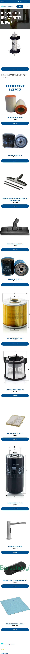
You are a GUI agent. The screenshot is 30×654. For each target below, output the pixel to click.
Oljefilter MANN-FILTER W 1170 (15, 503)
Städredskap (8, 60)
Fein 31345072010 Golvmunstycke (15, 244)
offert (19, 6)
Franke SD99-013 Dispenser (15, 546)
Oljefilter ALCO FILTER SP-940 (15, 279)
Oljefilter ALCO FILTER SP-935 (15, 155)
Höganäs (3, 1)
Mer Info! (15, 69)
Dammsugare (14, 60)
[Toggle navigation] (27, 6)
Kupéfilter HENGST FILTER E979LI (15, 433)
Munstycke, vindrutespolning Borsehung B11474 (15, 580)
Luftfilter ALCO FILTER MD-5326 (15, 117)
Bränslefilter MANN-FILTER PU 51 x (15, 390)
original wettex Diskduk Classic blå (15, 624)
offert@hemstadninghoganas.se (23, 1)
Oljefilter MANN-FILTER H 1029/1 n (15, 338)
